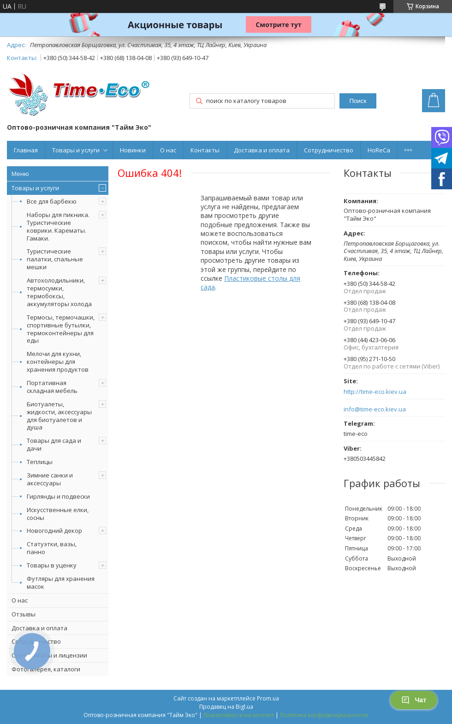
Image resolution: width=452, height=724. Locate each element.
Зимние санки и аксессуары (50, 479)
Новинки (133, 150)
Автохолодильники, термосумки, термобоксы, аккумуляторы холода (59, 292)
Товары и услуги (76, 150)
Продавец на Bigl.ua (226, 707)
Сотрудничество (328, 150)
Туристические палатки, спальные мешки (55, 259)
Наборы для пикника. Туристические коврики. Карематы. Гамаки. (58, 226)
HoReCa (379, 150)
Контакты (205, 150)
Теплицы (40, 462)
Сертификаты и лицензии (49, 655)
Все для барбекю (52, 201)
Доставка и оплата (262, 150)
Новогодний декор (54, 530)
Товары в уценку (52, 565)
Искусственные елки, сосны (58, 514)
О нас (168, 150)
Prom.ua (268, 698)
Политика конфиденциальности (324, 715)
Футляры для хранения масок (61, 582)
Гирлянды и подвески (58, 496)
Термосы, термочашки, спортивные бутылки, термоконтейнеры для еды (61, 329)
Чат (413, 700)
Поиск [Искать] (357, 100)
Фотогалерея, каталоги (46, 669)
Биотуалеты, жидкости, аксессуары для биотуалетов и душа (59, 416)
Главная (26, 150)
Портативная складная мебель (52, 387)
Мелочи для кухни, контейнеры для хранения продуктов (58, 362)
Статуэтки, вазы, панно (52, 548)
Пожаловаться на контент (238, 715)
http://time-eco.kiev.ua (375, 392)
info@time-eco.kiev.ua (375, 409)
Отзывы (24, 614)
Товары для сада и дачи (54, 444)
